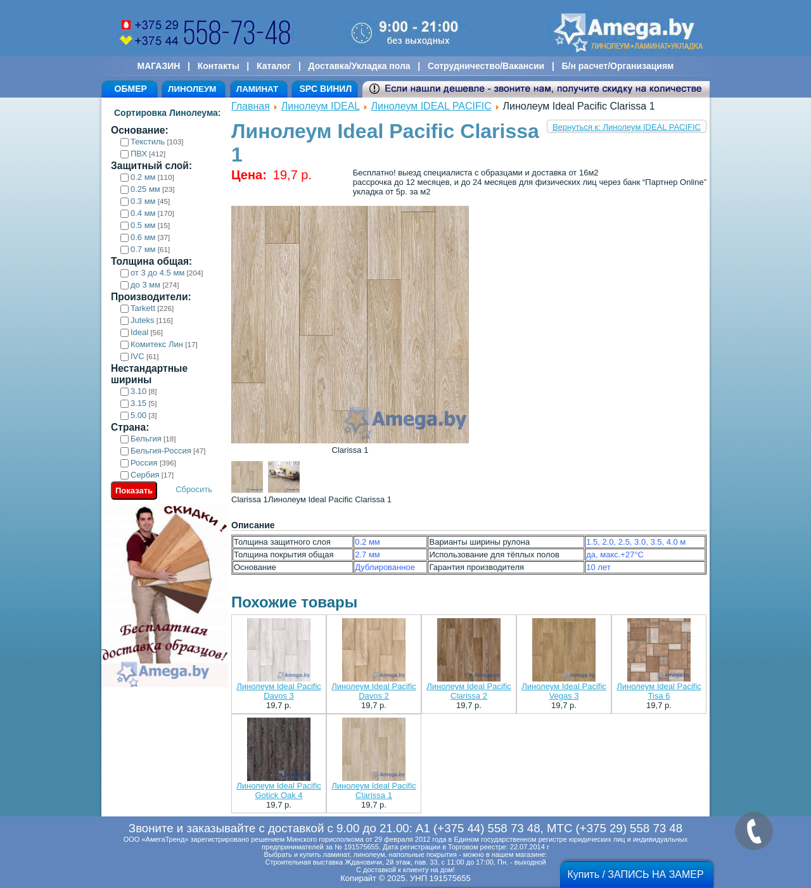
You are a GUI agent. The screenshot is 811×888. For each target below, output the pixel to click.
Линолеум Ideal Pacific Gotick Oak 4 (278, 790)
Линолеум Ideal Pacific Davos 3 (278, 691)
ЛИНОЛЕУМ (192, 89)
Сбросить (194, 489)
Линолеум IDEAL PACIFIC (431, 106)
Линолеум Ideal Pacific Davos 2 (373, 691)
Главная (250, 106)
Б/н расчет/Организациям (618, 66)
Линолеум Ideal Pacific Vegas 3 (563, 691)
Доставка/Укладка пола (359, 66)
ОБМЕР (131, 89)
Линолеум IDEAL (320, 106)
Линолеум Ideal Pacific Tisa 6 (658, 691)
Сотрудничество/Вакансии (486, 66)
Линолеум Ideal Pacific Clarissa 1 (373, 790)
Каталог (274, 66)
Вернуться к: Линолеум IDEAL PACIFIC (626, 127)
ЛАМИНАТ (257, 89)
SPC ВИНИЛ (325, 89)
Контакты (218, 66)
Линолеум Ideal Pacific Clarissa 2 (468, 691)
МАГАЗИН (159, 66)
